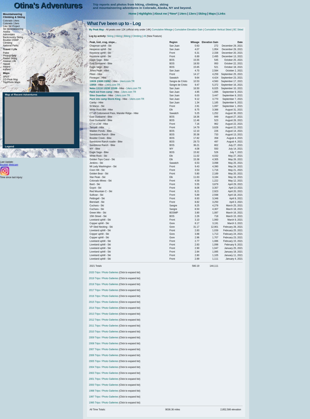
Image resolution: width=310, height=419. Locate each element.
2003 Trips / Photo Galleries (103, 373)
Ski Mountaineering (13, 29)
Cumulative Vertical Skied (217, 29)
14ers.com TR (127, 81)
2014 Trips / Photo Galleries (103, 308)
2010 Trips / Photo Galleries (103, 331)
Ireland (6, 66)
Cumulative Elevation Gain (188, 29)
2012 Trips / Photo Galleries (103, 319)
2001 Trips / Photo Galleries (103, 379)
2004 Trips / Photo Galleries (103, 367)
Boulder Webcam (9, 164)
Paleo (6, 52)
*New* (173, 13)
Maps (212, 13)
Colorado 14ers (11, 20)
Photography (9, 55)
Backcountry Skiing (13, 37)
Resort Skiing (10, 58)
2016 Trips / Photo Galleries (103, 296)
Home (132, 13)
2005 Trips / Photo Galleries (103, 361)
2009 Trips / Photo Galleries (103, 337)
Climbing (7, 42)
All (144, 36)
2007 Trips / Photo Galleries (103, 349)
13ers (192, 13)
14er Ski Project (11, 26)
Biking (127, 36)
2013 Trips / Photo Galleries (103, 313)
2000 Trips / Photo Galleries (103, 384)
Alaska (6, 31)
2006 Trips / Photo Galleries (103, 355)
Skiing (202, 13)
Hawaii (6, 64)
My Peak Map (96, 29)
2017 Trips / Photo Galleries (103, 290)
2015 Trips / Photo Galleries (103, 302)
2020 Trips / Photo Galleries (103, 272)
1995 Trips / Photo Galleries (103, 402)
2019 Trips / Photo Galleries (103, 278)
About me (160, 13)
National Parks (10, 45)
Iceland (7, 69)
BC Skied (238, 29)
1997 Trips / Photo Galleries (103, 396)
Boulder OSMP (11, 40)
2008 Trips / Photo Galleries (103, 343)
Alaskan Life (9, 61)
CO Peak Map (10, 79)
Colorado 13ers (11, 23)
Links (221, 13)
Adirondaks (9, 34)
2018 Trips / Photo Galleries (103, 284)
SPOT (6, 76)
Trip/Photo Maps (11, 82)
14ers (183, 13)
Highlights (145, 13)
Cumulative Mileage (162, 29)
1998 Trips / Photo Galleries (103, 390)
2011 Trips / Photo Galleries (103, 325)
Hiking (118, 36)
